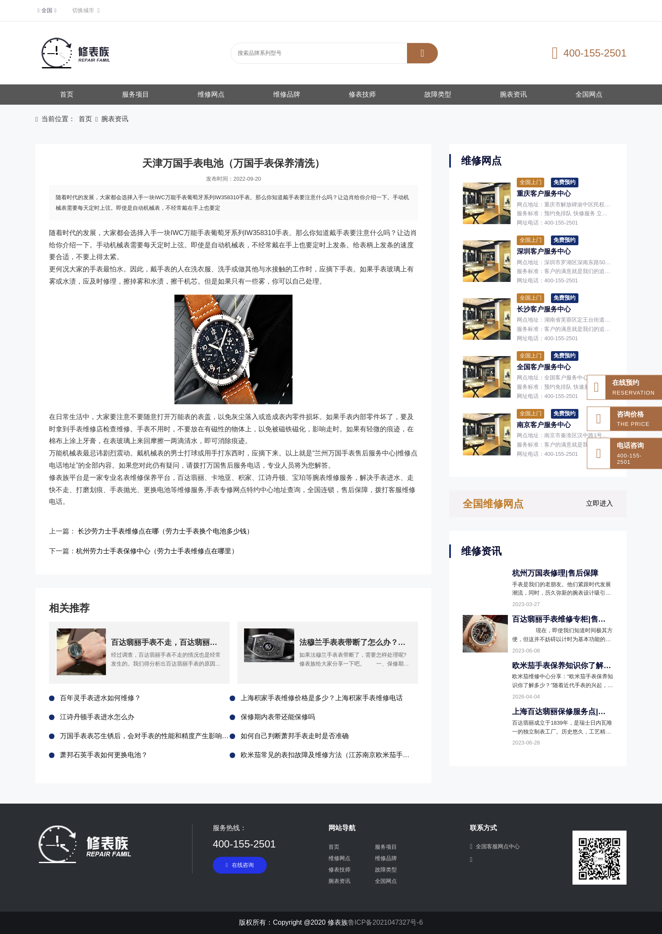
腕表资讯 (513, 94)
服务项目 (135, 94)
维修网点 (211, 94)
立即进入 (599, 503)
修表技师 (362, 94)
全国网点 (588, 94)
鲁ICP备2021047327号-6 (385, 922)
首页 (66, 94)
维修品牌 (286, 94)
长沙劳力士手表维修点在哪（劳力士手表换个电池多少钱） (165, 531)
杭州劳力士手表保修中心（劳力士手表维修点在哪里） (157, 551)
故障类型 (437, 94)
